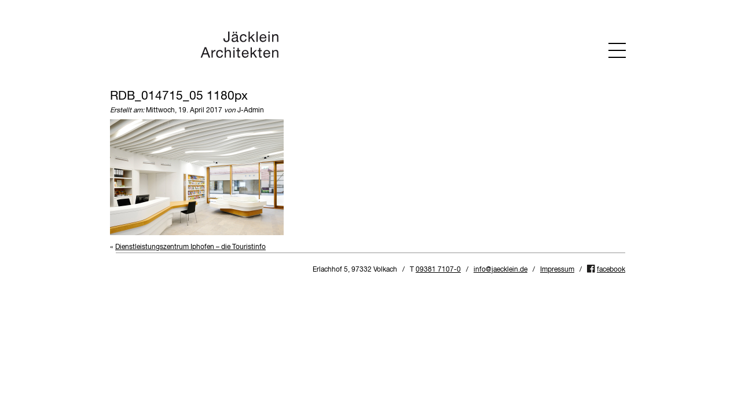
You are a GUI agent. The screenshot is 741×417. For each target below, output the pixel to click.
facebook (611, 269)
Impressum (557, 269)
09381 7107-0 (438, 269)
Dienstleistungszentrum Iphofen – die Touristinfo (190, 247)
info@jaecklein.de (500, 269)
